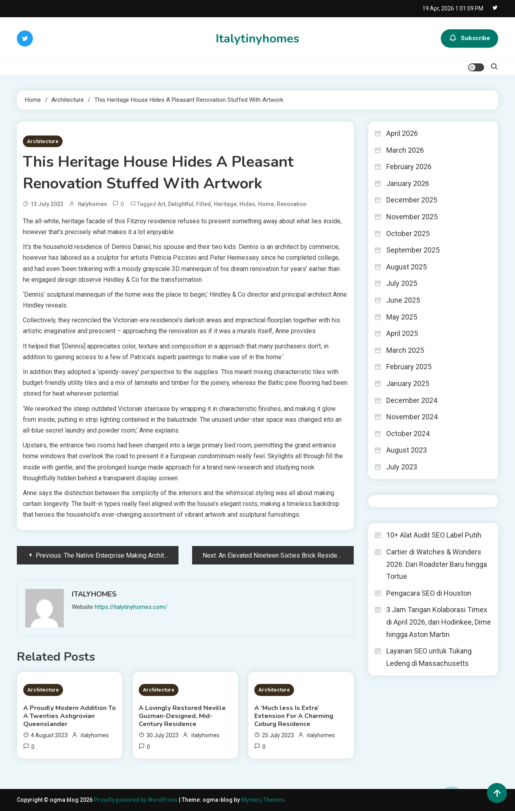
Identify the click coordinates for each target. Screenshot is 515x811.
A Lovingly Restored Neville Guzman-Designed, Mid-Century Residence (182, 716)
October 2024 (408, 433)
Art (161, 204)
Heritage (225, 204)
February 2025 (409, 366)
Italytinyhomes (257, 38)
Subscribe (469, 38)
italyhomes (92, 204)
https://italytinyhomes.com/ (131, 607)
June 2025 (403, 300)
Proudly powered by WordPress (136, 800)
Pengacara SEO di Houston (428, 593)
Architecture (43, 141)
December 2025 (411, 200)
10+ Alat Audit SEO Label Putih (433, 535)
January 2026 (407, 183)
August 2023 (406, 450)
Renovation (291, 204)
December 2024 (411, 400)
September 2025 (413, 250)
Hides (247, 204)
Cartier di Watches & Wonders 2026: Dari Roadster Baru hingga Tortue (436, 564)
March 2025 (405, 350)
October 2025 (408, 233)
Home (266, 204)
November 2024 (412, 417)
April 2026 (402, 133)
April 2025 (402, 333)
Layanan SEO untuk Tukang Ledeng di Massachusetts (429, 657)
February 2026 (409, 166)
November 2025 (412, 216)
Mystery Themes (262, 800)
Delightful (180, 204)
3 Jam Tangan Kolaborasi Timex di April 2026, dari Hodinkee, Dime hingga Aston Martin (438, 621)
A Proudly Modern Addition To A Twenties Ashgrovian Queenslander (69, 716)
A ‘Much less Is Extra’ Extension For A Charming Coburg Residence (293, 716)
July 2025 (401, 283)
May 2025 (401, 317)
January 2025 (407, 383)
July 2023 (401, 467)
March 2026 (405, 150)
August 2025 (406, 267)
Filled (203, 204)
